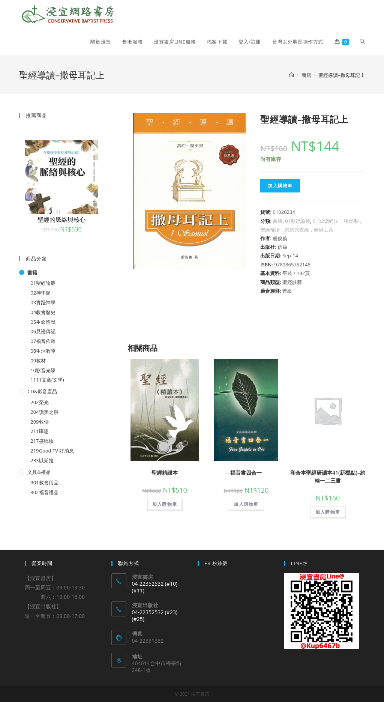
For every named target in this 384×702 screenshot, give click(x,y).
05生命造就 (43, 322)
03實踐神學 (43, 302)
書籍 (277, 221)
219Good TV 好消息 (52, 450)
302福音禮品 (44, 492)
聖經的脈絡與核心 (62, 219)
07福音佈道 (43, 341)
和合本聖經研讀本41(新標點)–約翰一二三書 (327, 476)
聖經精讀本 (165, 472)
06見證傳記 (43, 331)
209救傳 (39, 421)
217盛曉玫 (41, 440)
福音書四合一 (246, 472)
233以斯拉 (41, 460)
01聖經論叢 (297, 221)
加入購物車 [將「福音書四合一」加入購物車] (246, 504)
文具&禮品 (38, 472)
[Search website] (362, 42)
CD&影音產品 (42, 391)
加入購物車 (280, 185)
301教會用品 (44, 482)
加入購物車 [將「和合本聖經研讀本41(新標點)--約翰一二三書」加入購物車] (327, 512)
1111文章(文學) (47, 379)
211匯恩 (39, 431)
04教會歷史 (43, 312)
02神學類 (40, 292)
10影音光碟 (43, 370)
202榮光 (39, 402)
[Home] (291, 75)
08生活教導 (43, 350)
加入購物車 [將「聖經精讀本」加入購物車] (164, 504)
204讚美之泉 (44, 412)
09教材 (38, 360)
